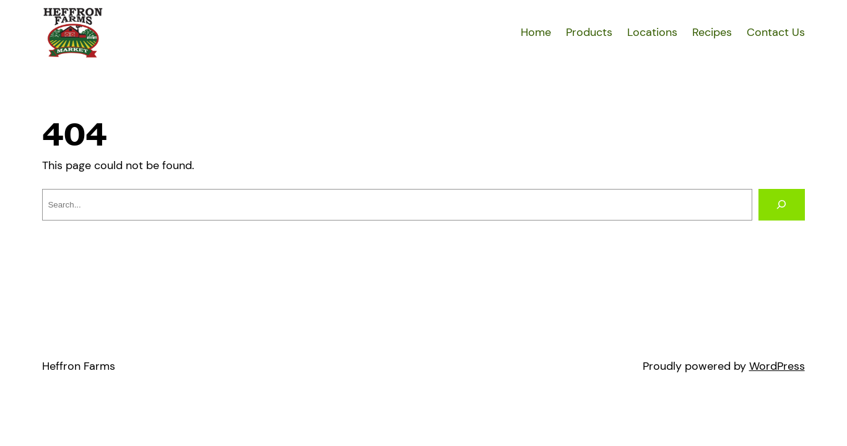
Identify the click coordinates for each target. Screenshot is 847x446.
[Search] (781, 205)
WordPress (777, 366)
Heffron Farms (78, 366)
